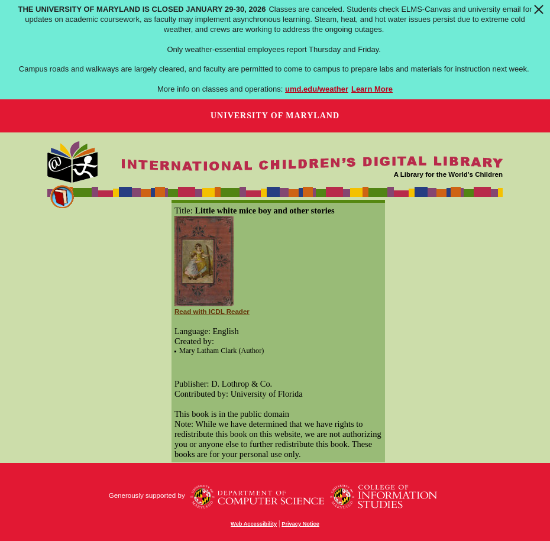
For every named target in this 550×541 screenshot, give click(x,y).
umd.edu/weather (316, 89)
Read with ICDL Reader (212, 311)
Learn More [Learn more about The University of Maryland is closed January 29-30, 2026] (372, 89)
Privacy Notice (300, 524)
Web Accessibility (254, 524)
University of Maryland (275, 115)
